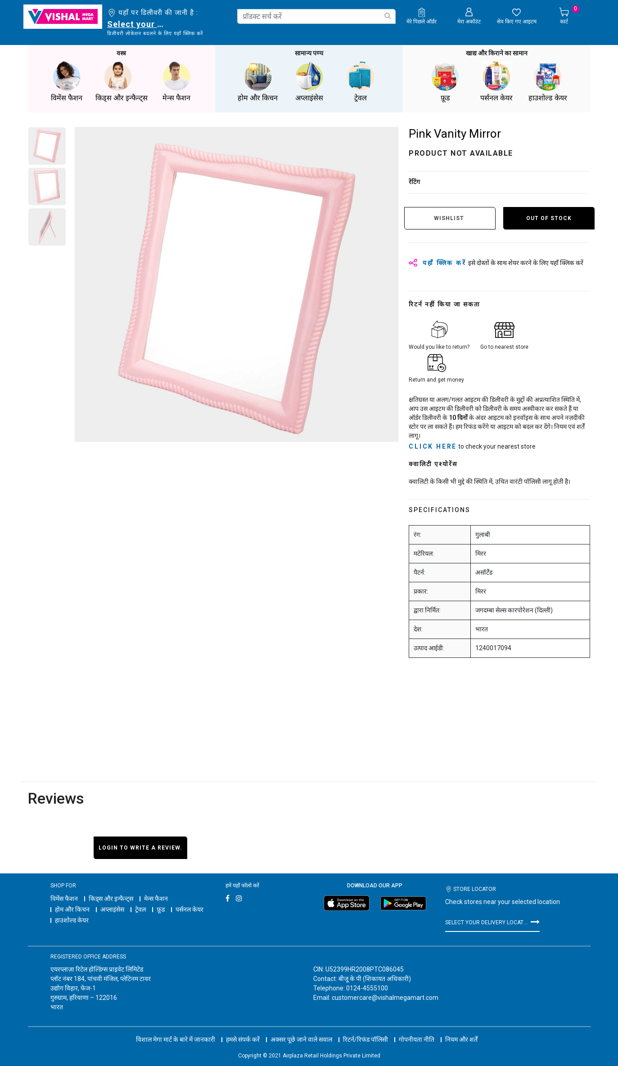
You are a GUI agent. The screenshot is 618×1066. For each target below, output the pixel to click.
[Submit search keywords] (387, 16)
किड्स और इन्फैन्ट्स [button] (121, 81)
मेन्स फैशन (156, 898)
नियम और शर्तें (461, 1039)
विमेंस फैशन (64, 898)
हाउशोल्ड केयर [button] (547, 81)
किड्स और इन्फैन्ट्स (111, 898)
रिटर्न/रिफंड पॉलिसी (365, 1039)
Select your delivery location (137, 24)
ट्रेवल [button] (360, 81)
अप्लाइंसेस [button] (309, 81)
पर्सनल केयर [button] (496, 81)
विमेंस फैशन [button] (66, 81)
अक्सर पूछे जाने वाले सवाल (301, 1039)
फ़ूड (161, 909)
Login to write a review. (140, 848)
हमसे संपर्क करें (243, 1039)
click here (433, 446)
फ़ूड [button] (445, 81)
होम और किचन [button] (257, 81)
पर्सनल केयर (189, 909)
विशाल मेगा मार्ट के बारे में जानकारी (175, 1039)
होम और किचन (72, 909)
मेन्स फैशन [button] (176, 81)
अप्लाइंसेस (112, 909)
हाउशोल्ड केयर (72, 920)
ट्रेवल (140, 909)
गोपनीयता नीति (416, 1039)
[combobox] (316, 16)
